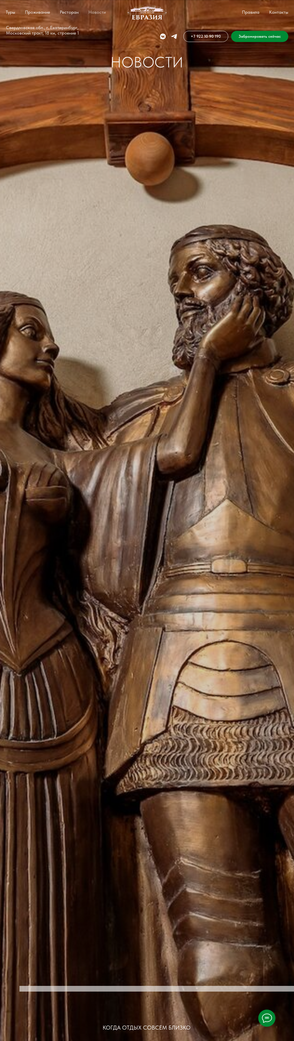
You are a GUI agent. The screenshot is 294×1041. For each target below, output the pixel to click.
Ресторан (69, 12)
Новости (97, 12)
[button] (259, 36)
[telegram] (174, 36)
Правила (250, 12)
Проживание (37, 12)
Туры (10, 12)
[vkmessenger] (162, 36)
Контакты (278, 12)
